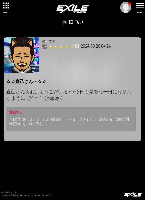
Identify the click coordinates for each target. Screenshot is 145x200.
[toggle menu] (139, 5)
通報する (15, 112)
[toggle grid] (5, 5)
